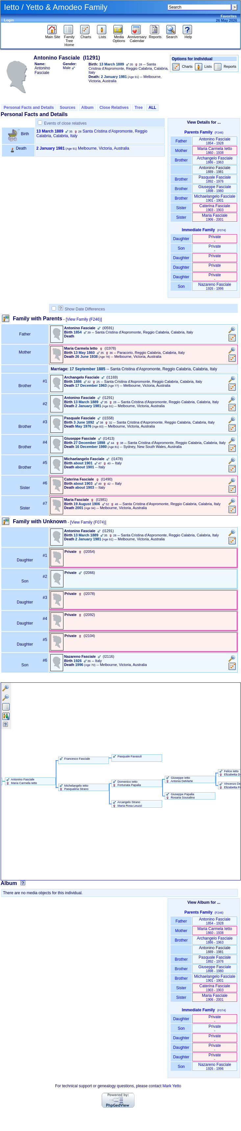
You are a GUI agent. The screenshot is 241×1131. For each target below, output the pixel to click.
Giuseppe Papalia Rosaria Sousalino (180, 796)
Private (214, 238)
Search (172, 35)
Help (188, 35)
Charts (86, 35)
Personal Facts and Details (29, 107)
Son (181, 248)
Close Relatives (114, 107)
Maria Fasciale (215, 217)
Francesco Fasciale (74, 758)
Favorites (229, 16)
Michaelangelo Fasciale (214, 198)
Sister (181, 208)
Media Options (119, 37)
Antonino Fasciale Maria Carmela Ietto (21, 781)
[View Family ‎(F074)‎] (88, 522)
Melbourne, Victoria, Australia (103, 148)
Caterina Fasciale (214, 208)
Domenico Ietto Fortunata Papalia (126, 783)
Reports (155, 35)
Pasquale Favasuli (127, 756)
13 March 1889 (49, 131)
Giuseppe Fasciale (214, 188)
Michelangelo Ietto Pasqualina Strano (73, 787)
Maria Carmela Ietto (214, 150)
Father (181, 141)
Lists (102, 35)
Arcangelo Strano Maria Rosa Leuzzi (127, 803)
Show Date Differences (81, 309)
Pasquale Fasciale (215, 179)
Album (87, 107)
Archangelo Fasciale (215, 160)
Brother (181, 160)
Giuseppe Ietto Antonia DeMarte (179, 779)
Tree (138, 107)
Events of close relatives (65, 123)
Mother (181, 150)
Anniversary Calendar (137, 37)
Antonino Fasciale (214, 141)
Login (9, 20)
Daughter (181, 238)
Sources (67, 107)
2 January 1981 (50, 148)
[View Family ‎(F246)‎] (84, 319)
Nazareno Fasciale (214, 286)
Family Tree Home (69, 39)
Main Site (52, 35)
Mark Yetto (171, 1086)
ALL (152, 107)
